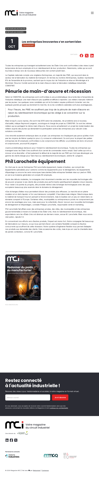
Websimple (36, 470)
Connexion (45, 470)
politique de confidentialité (59, 408)
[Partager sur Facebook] (81, 56)
